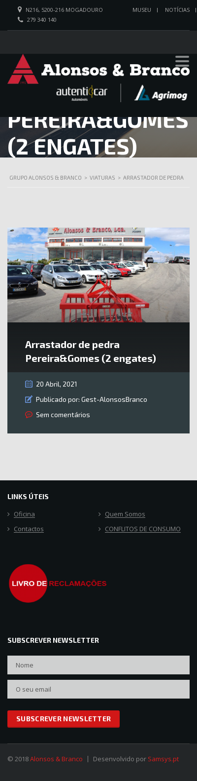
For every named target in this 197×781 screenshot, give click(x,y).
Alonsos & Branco (56, 758)
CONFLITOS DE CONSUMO (143, 529)
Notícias (177, 9)
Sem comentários (63, 414)
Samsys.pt (163, 758)
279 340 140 (42, 19)
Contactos (29, 529)
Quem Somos (125, 514)
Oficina (24, 514)
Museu (141, 9)
